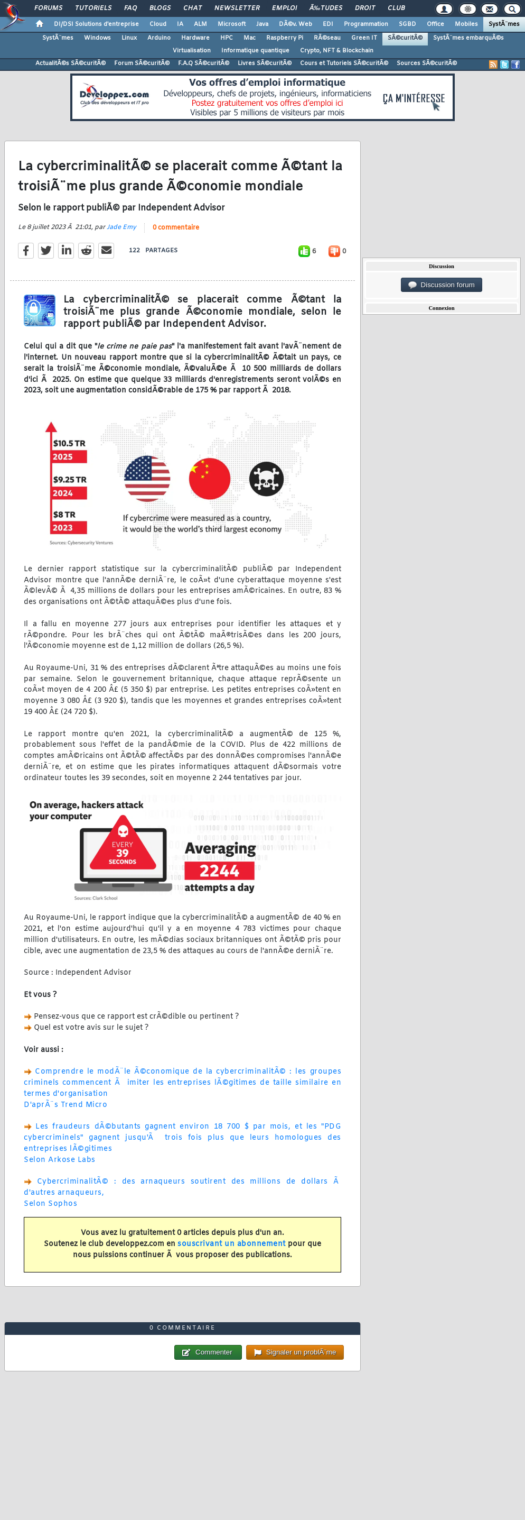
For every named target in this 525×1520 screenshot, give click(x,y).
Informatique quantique (255, 50)
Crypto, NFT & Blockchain (336, 50)
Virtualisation (192, 50)
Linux (129, 38)
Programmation (366, 24)
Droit (365, 8)
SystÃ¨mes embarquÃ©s (468, 38)
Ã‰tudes (325, 8)
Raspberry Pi (284, 38)
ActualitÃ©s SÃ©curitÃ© (70, 63)
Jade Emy (121, 227)
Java (262, 24)
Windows (97, 38)
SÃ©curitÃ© (405, 38)
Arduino (159, 38)
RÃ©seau (327, 38)
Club (396, 8)
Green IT (364, 38)
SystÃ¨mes (504, 24)
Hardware (195, 38)
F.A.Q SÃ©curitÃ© (203, 63)
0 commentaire (176, 228)
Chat (192, 8)
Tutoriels (93, 8)
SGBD (407, 24)
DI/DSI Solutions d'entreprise (96, 24)
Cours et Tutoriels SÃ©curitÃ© (344, 63)
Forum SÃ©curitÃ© (142, 63)
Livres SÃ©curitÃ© (265, 63)
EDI (328, 24)
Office (435, 24)
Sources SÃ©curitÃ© (427, 63)
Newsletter (236, 8)
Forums (48, 8)
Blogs (160, 8)
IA (180, 24)
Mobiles (466, 24)
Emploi (284, 8)
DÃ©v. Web (295, 24)
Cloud (157, 24)
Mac (249, 38)
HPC (226, 38)
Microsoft (232, 24)
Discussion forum (441, 285)
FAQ (130, 8)
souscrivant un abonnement (231, 1244)
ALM (200, 24)
